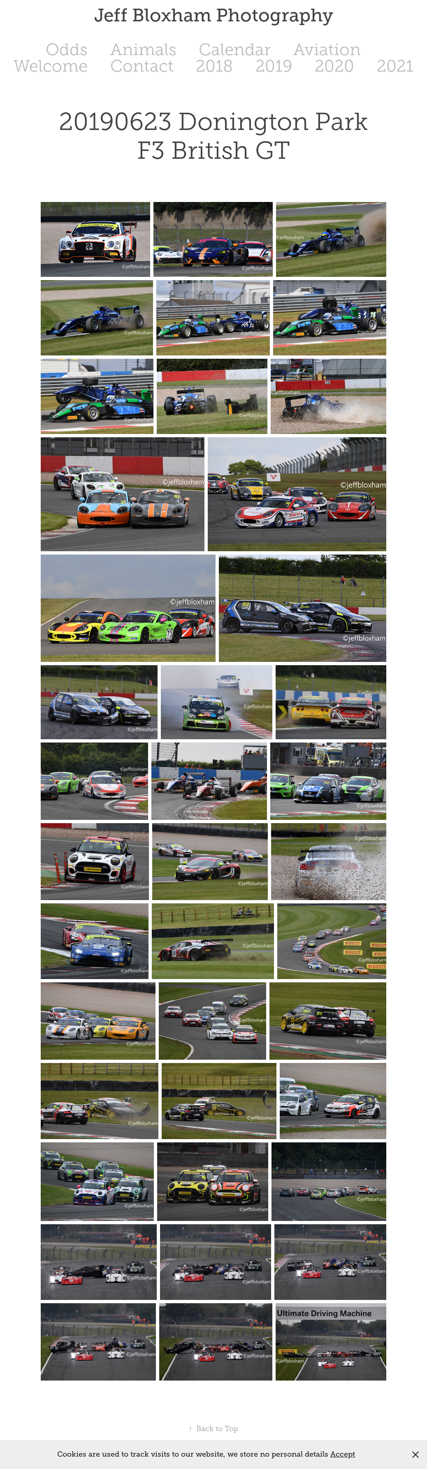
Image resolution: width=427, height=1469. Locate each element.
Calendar (235, 49)
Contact (142, 66)
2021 (395, 66)
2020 (334, 66)
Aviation (327, 49)
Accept (342, 1454)
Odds (67, 49)
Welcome (51, 66)
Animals (143, 49)
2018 (214, 66)
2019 (273, 66)
